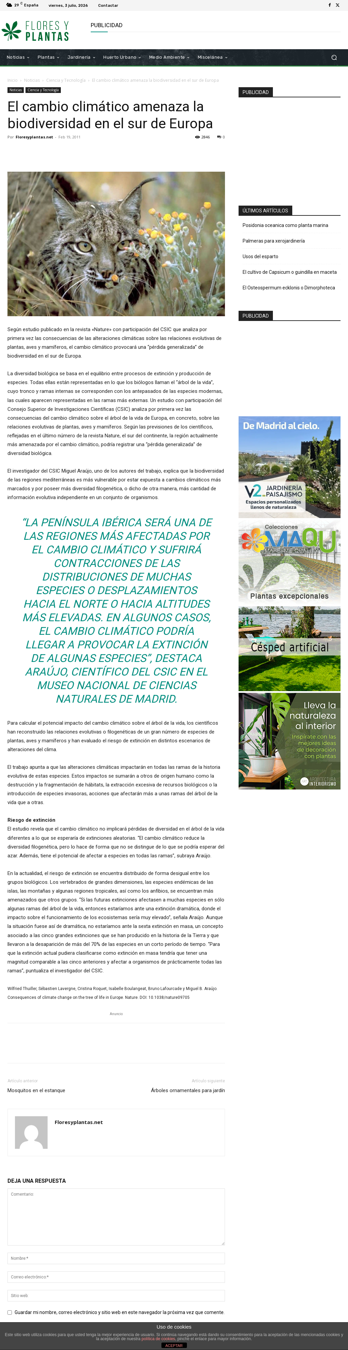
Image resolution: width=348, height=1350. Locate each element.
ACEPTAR (173, 1346)
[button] (334, 57)
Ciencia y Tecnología (66, 80)
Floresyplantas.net (34, 136)
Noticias (32, 80)
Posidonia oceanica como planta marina (285, 225)
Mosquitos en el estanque (36, 1090)
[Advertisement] (293, 148)
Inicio (12, 80)
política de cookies (158, 1338)
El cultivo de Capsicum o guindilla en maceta (290, 272)
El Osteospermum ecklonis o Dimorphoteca (289, 287)
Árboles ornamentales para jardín (188, 1090)
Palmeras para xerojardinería (274, 241)
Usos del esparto (260, 256)
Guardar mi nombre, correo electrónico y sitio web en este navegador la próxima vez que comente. (120, 1312)
